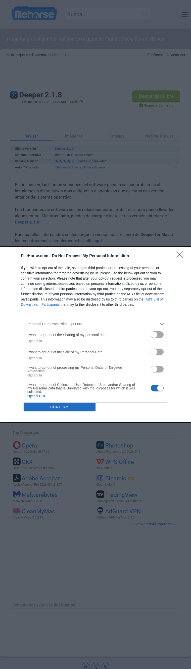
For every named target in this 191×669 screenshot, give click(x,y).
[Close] (181, 256)
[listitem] (95, 323)
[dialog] (95, 334)
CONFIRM (59, 407)
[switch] (157, 334)
